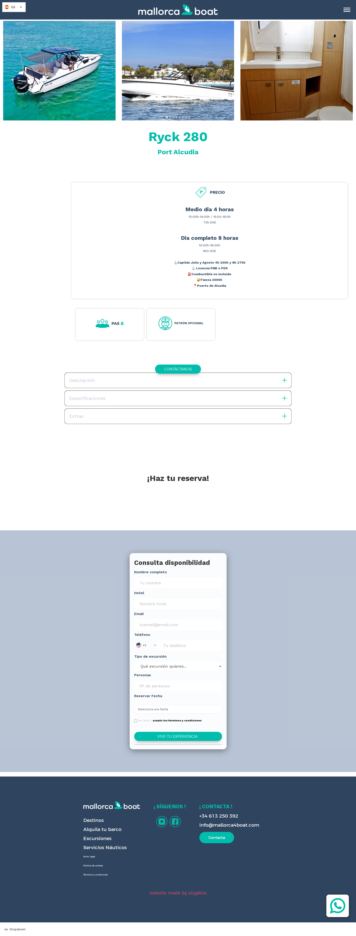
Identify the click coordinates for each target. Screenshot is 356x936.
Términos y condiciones (95, 875)
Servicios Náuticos (105, 847)
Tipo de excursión (150, 656)
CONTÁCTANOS (178, 369)
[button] (146, 645)
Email (139, 614)
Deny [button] (227, 923)
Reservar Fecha (148, 696)
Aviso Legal (89, 856)
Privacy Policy (118, 928)
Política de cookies (93, 866)
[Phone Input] (190, 645)
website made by (178, 893)
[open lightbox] (59, 70)
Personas (142, 675)
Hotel (139, 593)
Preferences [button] (199, 923)
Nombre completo (150, 572)
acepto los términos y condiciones (177, 720)
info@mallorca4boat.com (229, 825)
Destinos (93, 820)
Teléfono (142, 634)
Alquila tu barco (102, 829)
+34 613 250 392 (218, 815)
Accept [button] (263, 923)
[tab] (167, 117)
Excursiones (97, 838)
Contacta (216, 838)
